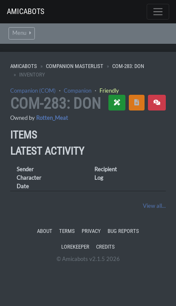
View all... (154, 205)
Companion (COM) (33, 90)
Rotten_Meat (52, 117)
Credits (105, 247)
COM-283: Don (128, 66)
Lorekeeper (75, 247)
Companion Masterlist (74, 66)
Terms (67, 231)
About (44, 231)
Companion (77, 90)
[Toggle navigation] (158, 12)
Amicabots (25, 11)
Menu (21, 33)
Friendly (109, 90)
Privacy (91, 231)
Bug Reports (123, 231)
